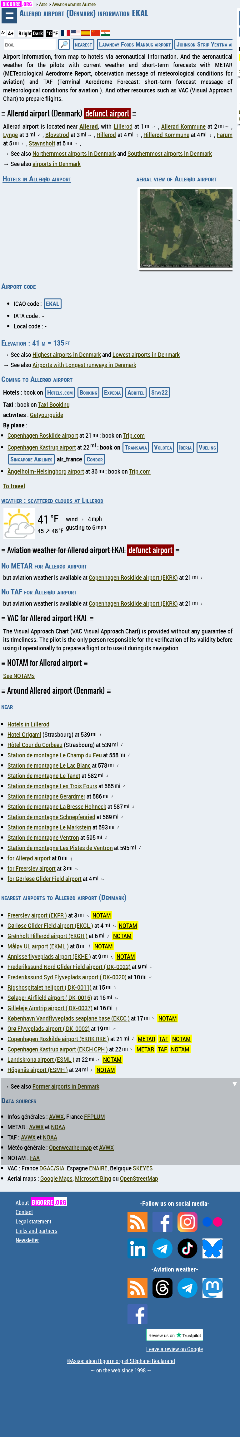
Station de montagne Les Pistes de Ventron (60, 848)
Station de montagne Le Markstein (49, 827)
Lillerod (123, 126)
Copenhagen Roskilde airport (43, 435)
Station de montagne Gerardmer (46, 796)
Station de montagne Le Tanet (44, 775)
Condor (95, 459)
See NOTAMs (19, 676)
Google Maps (56, 1178)
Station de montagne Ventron (43, 837)
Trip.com (134, 435)
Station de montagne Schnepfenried (51, 817)
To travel (14, 486)
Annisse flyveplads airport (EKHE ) (49, 956)
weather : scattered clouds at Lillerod (52, 500)
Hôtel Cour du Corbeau (35, 745)
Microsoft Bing (93, 1178)
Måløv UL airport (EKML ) (38, 946)
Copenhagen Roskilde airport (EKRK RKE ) (58, 1039)
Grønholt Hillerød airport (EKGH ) (48, 936)
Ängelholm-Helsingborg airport (46, 471)
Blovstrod (57, 134)
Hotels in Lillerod (28, 724)
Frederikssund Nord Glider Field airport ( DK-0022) (69, 966)
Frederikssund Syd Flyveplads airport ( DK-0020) (67, 977)
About (41, 1202)
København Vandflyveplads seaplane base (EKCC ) (69, 1018)
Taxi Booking (54, 404)
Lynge (10, 134)
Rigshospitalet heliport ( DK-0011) (50, 987)
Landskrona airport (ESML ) (41, 1059)
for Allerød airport (29, 858)
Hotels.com (60, 392)
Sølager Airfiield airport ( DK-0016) (50, 997)
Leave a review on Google (174, 1349)
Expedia (112, 392)
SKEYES (143, 1168)
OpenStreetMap (139, 1178)
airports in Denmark (56, 164)
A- (3, 32)
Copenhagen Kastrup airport (42, 447)
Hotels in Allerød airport (36, 179)
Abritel (136, 392)
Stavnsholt (42, 143)
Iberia (185, 447)
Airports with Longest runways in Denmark (84, 365)
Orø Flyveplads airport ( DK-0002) (49, 1028)
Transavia (136, 447)
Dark (38, 33)
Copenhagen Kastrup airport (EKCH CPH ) (58, 1049)
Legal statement (33, 1221)
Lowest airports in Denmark (146, 354)
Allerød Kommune (183, 126)
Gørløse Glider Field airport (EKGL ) (50, 925)
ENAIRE (98, 1168)
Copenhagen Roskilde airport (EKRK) (133, 577)
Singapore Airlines (31, 459)
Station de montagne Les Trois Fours (52, 786)
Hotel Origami (24, 734)
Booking (88, 392)
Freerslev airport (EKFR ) (37, 915)
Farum (224, 134)
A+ (10, 33)
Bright (25, 33)
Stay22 (159, 392)
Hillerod (106, 134)
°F (55, 33)
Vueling (207, 447)
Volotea (163, 447)
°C (49, 33)
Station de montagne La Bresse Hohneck (57, 806)
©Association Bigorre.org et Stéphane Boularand (121, 1361)
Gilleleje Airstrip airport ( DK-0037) (50, 1008)
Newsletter (27, 1240)
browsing (9, 15)
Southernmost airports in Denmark (170, 153)
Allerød (88, 126)
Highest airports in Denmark (66, 354)
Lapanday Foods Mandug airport (135, 44)
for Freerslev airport (32, 868)
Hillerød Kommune (166, 134)
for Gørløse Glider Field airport (45, 878)
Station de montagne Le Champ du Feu (55, 755)
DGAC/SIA (51, 1168)
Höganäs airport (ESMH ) (38, 1069)
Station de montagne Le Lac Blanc (49, 765)
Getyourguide (46, 415)
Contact (24, 1212)
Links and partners (36, 1230)
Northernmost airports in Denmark (74, 153)
